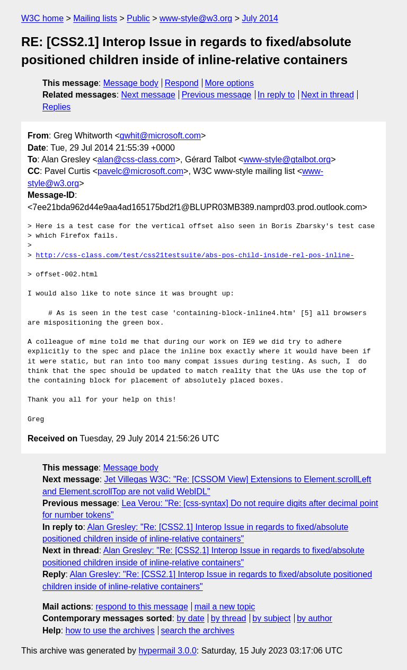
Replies (56, 106)
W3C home (42, 18)
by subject (271, 618)
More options (229, 83)
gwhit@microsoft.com (160, 135)
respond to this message (141, 606)
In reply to (276, 94)
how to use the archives (110, 630)
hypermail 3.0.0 (167, 650)
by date (190, 618)
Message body (130, 83)
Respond (182, 83)
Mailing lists (95, 18)
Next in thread (327, 94)
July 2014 (260, 18)
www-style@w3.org (196, 18)
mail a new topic (224, 606)
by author (314, 618)
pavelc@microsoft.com (140, 171)
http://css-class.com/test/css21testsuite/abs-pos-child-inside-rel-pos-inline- (195, 255)
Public (138, 18)
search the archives (198, 630)
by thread (228, 618)
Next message (148, 94)
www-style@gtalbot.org (287, 159)
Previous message (217, 94)
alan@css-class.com (136, 159)
